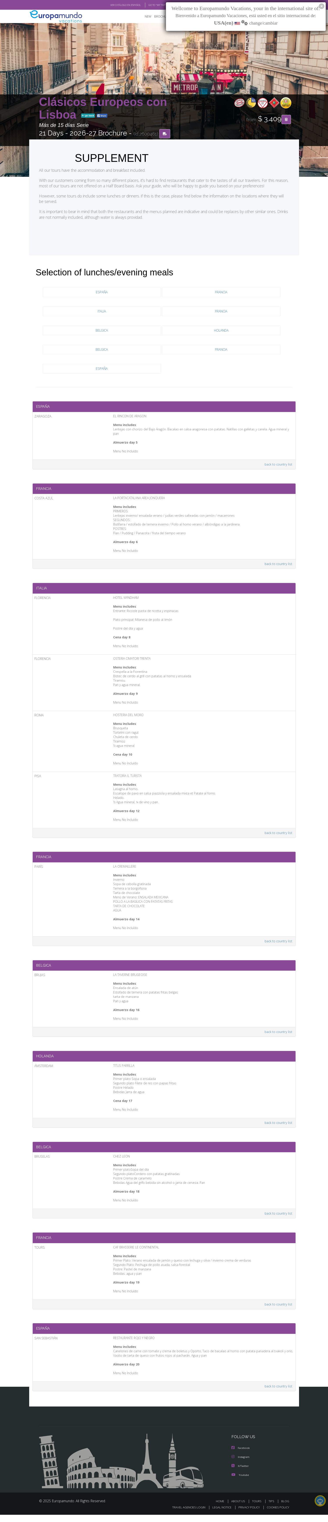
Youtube (240, 1482)
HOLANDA (221, 331)
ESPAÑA (102, 292)
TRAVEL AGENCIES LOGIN (184, 1514)
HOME (221, 1508)
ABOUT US (239, 1508)
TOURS (258, 1508)
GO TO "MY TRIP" (150, 5)
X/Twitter (240, 1473)
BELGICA (101, 331)
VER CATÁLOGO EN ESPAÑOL (115, 5)
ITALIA (102, 312)
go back (88, 116)
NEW (143, 16)
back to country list (277, 461)
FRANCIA (221, 292)
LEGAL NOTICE (218, 1514)
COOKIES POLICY (277, 1514)
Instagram (241, 1464)
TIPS (272, 1508)
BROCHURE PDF (162, 16)
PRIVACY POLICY (247, 1514)
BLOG (285, 1508)
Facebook (240, 1455)
